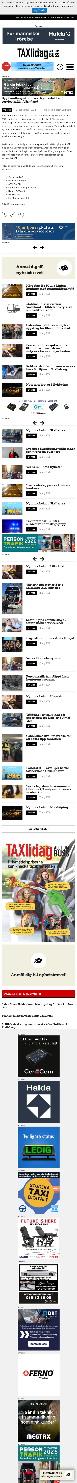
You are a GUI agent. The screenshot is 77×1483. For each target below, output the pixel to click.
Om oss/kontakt (53, 17)
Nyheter (7, 110)
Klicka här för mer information (58, 6)
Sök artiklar (26, 17)
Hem (17, 17)
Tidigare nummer (39, 17)
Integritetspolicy (68, 17)
